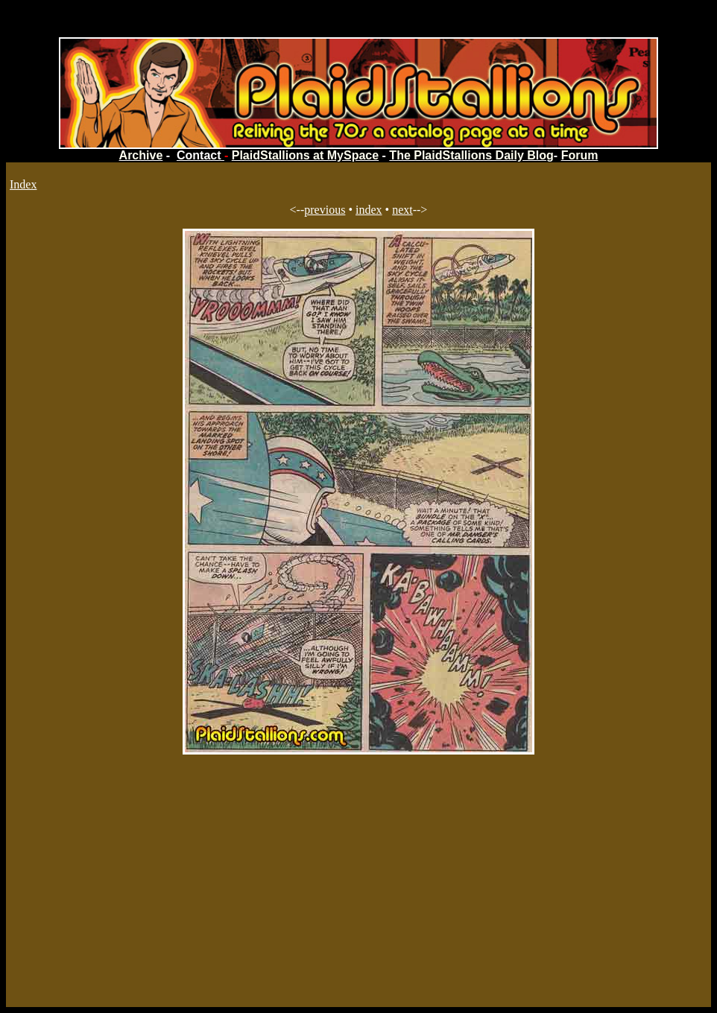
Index (23, 184)
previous (324, 209)
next (402, 209)
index (369, 209)
